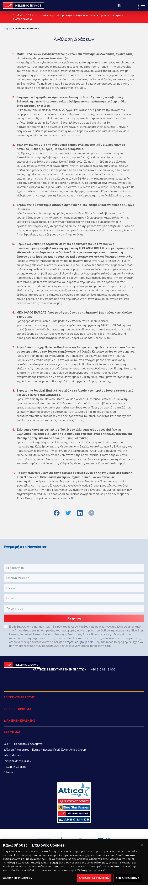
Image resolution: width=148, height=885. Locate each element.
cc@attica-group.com (79, 642)
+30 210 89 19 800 (103, 669)
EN (119, 5)
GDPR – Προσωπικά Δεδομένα (23, 743)
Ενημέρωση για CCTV (17, 761)
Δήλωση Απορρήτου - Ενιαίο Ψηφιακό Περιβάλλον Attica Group (45, 749)
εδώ (107, 645)
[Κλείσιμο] (142, 849)
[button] (74, 568)
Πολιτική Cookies (15, 766)
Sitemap (9, 772)
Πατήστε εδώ (22, 19)
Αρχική (8, 28)
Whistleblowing (13, 755)
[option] (44, 840)
